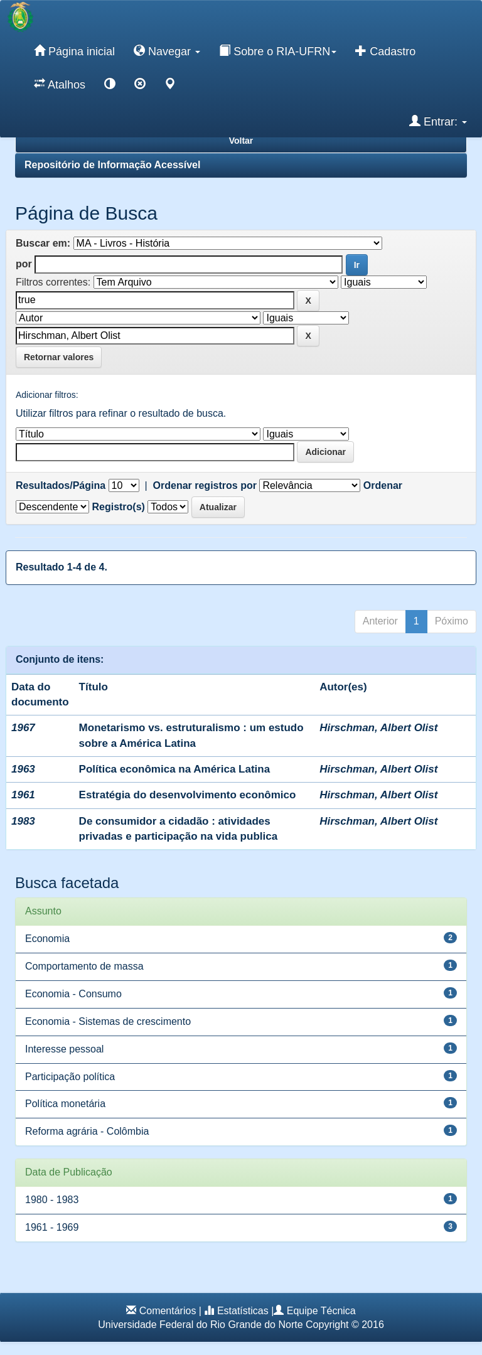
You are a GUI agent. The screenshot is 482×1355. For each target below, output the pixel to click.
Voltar (241, 141)
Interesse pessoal (64, 1049)
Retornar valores (59, 357)
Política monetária (65, 1103)
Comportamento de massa (84, 966)
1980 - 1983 (51, 1199)
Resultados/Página (60, 485)
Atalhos (59, 84)
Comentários (167, 1310)
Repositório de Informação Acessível (112, 164)
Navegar (167, 51)
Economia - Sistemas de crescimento (108, 1021)
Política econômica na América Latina (174, 769)
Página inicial (74, 51)
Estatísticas (243, 1310)
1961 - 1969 (51, 1227)
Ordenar (382, 485)
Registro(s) (118, 506)
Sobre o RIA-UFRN (277, 51)
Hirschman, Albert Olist (378, 728)
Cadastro (385, 51)
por (24, 264)
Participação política (70, 1076)
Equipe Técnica (321, 1310)
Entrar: (438, 121)
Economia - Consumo (73, 993)
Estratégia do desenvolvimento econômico (187, 795)
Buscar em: (43, 243)
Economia (47, 938)
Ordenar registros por (205, 485)
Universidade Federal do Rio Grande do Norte (200, 1324)
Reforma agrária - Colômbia (87, 1131)
